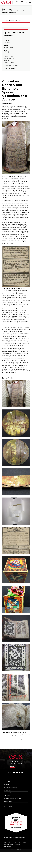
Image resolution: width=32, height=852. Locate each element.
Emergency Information (10, 787)
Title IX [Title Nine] (12, 841)
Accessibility (7, 781)
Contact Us (12, 766)
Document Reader (8, 844)
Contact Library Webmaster (11, 804)
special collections (18, 732)
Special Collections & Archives (12, 8)
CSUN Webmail (7, 846)
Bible (21, 333)
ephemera (26, 734)
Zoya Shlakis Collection (9, 355)
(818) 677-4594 (8, 47)
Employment (7, 790)
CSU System (17, 844)
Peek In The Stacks (7, 9)
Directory (6, 784)
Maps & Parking (8, 793)
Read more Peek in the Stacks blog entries (16, 740)
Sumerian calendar (21, 202)
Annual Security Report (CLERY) (19, 842)
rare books (19, 734)
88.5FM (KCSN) (8, 801)
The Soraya (7, 795)
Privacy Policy (7, 842)
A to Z (6, 779)
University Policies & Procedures (12, 798)
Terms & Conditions (20, 841)
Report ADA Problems (10, 806)
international (23, 736)
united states (14, 736)
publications (6, 736)
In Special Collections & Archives (12, 21)
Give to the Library (16, 827)
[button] (16, 393)
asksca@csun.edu (9, 52)
